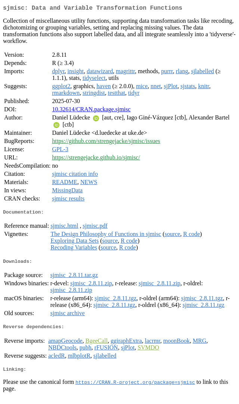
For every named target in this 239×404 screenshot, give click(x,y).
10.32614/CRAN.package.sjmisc (91, 111)
